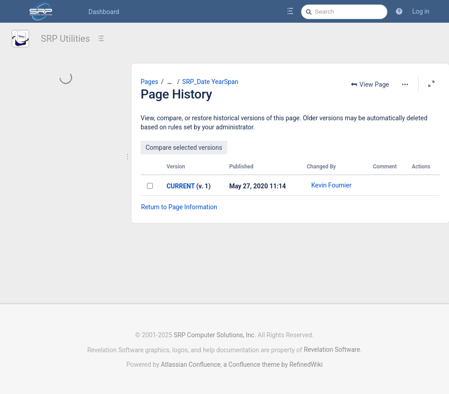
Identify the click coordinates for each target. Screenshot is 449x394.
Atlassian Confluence (191, 364)
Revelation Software (332, 349)
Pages (149, 81)
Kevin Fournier (331, 185)
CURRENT (180, 186)
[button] (399, 11)
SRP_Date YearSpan (210, 81)
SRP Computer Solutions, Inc (214, 335)
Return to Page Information (179, 207)
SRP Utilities (65, 38)
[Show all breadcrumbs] (170, 82)
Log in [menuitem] (420, 11)
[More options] (405, 84)
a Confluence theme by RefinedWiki (272, 364)
